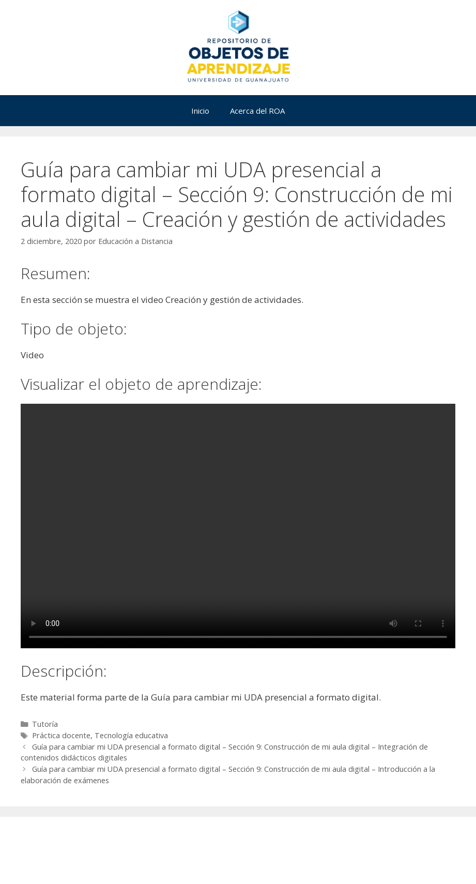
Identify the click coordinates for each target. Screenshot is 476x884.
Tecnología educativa (131, 735)
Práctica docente (61, 735)
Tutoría (45, 724)
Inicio (200, 110)
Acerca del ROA (257, 110)
